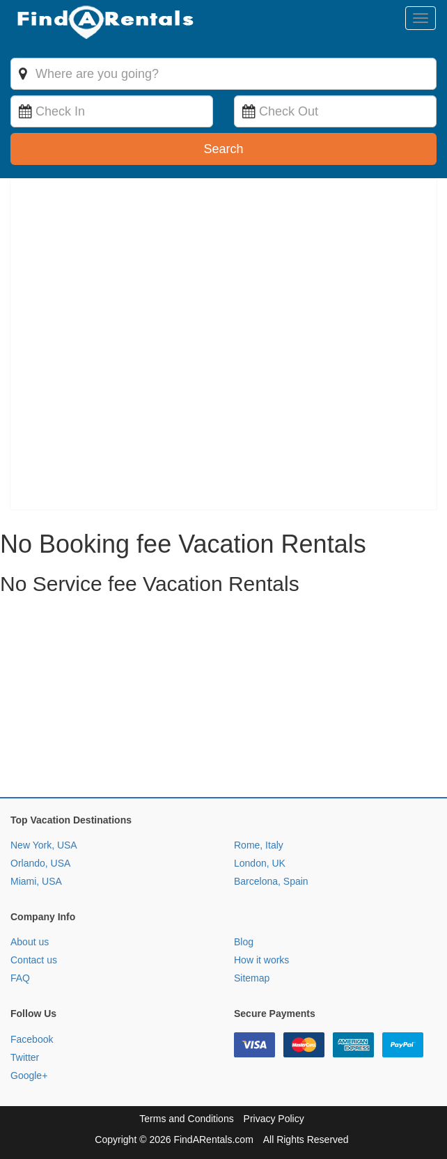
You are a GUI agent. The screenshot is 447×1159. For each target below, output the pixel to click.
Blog (243, 941)
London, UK (259, 863)
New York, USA (43, 845)
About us (29, 941)
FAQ (20, 978)
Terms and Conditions (186, 1118)
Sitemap (251, 978)
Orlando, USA (40, 863)
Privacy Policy (274, 1118)
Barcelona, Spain (271, 881)
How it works (261, 959)
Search (223, 149)
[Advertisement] (223, 699)
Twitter (24, 1057)
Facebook (31, 1039)
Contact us (33, 959)
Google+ (28, 1075)
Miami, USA (36, 881)
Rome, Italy (258, 845)
